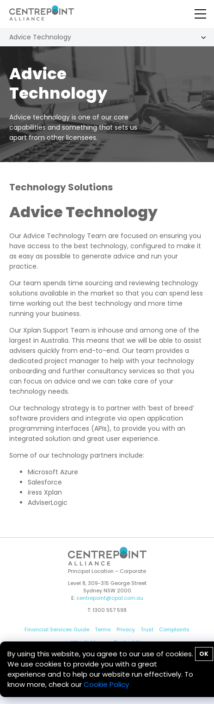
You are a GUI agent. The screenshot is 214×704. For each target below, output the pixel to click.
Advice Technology (40, 37)
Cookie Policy (106, 684)
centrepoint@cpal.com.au (109, 598)
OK (203, 654)
